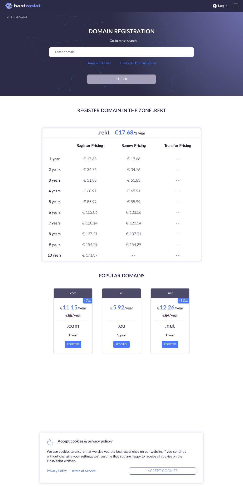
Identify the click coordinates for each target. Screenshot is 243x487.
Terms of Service (84, 471)
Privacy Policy (57, 471)
